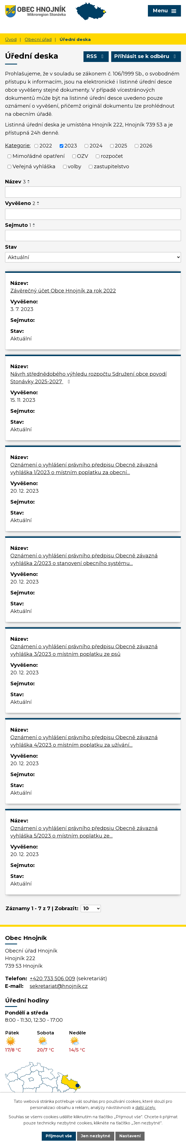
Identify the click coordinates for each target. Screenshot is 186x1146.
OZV (82, 156)
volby (74, 166)
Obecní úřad (38, 39)
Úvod (11, 39)
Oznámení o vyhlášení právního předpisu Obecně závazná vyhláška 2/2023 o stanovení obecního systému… (84, 559)
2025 (121, 146)
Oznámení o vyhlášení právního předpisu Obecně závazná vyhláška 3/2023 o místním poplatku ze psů (84, 650)
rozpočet (112, 156)
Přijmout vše (59, 1135)
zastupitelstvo (111, 166)
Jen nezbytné (95, 1135)
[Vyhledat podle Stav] (93, 257)
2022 (45, 146)
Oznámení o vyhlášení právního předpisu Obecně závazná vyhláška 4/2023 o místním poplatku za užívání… (84, 741)
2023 (70, 146)
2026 (146, 146)
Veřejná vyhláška (34, 166)
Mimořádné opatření (39, 156)
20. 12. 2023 (24, 491)
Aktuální (21, 339)
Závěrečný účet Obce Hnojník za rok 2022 (63, 291)
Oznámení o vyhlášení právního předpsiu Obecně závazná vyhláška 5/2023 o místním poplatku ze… (84, 832)
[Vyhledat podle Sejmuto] (93, 235)
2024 (96, 146)
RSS (96, 56)
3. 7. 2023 (21, 309)
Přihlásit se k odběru (146, 56)
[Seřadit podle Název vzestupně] (29, 180)
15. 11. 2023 (22, 400)
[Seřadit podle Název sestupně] (29, 183)
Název (15, 182)
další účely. (145, 1107)
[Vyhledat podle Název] (93, 192)
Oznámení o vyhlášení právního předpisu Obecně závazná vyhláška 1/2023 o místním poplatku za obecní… (84, 469)
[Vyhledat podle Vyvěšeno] (93, 214)
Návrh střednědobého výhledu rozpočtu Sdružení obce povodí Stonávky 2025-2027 (88, 378)
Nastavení (130, 1135)
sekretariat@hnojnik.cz (59, 986)
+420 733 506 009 (52, 979)
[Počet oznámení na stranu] (91, 908)
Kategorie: (18, 145)
